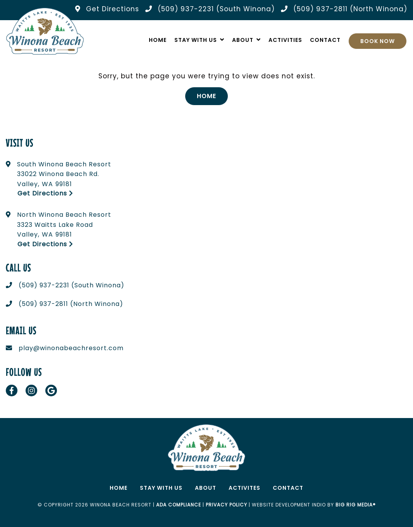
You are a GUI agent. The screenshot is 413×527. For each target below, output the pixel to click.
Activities (285, 40)
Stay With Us (195, 40)
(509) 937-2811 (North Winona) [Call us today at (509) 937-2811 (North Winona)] (71, 303)
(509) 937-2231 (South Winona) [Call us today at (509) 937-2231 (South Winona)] (71, 285)
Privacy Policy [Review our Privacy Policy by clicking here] (226, 504)
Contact (325, 40)
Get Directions (45, 193)
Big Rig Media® (356, 504)
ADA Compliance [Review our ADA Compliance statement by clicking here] (178, 504)
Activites (244, 488)
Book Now (377, 41)
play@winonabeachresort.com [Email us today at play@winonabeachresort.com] (71, 348)
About (242, 40)
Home (158, 40)
